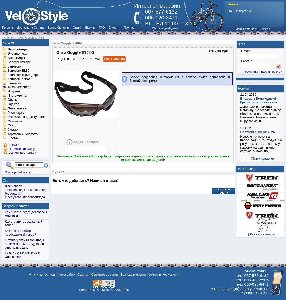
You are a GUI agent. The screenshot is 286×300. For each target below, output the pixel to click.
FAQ (102, 27)
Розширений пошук (18, 172)
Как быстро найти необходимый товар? (20, 232)
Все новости (264, 159)
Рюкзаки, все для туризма (27, 117)
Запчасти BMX (18, 70)
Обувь (12, 100)
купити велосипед (42, 274)
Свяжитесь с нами (104, 274)
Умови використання (164, 274)
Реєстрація (250, 71)
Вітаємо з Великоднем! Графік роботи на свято (258, 100)
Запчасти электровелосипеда (16, 85)
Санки (12, 125)
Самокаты (15, 121)
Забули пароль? (271, 71)
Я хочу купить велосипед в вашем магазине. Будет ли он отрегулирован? (26, 243)
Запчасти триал (19, 79)
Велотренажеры (19, 62)
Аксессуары (16, 58)
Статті (77, 27)
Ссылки (83, 274)
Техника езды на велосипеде (26, 190)
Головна (7, 27)
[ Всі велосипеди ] (262, 234)
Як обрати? (13, 193)
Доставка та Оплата (30, 27)
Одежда (13, 104)
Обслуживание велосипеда (25, 197)
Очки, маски (17, 108)
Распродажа (16, 113)
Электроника (17, 54)
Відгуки (90, 27)
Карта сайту (66, 274)
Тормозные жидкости (23, 134)
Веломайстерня (58, 27)
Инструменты (17, 95)
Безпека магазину (133, 274)
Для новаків (13, 186)
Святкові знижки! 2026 (257, 132)
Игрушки (14, 91)
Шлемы (13, 138)
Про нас (129, 27)
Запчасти (14, 66)
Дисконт (114, 27)
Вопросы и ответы (16, 206)
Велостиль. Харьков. (94, 290)
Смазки (13, 130)
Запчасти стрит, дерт (23, 75)
